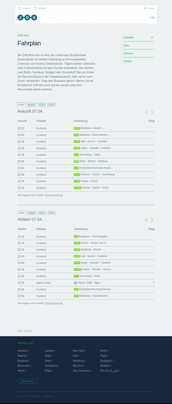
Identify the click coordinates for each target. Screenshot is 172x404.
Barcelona (51, 365)
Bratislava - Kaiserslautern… (94, 135)
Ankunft (26, 8)
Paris (103, 355)
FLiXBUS (41, 128)
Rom (48, 355)
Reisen (95, 18)
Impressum (51, 397)
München (78, 365)
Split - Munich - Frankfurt (92, 141)
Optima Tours (44, 282)
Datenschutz (35, 397)
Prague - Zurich (86, 181)
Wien (48, 360)
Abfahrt (43, 8)
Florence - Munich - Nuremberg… (97, 174)
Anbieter (128, 54)
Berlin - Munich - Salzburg (92, 161)
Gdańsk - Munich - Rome (93, 187)
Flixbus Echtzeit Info (54, 195)
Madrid (21, 355)
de (153, 17)
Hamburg (78, 360)
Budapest (106, 360)
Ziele (126, 46)
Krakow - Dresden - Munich (94, 269)
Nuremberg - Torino (88, 154)
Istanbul (22, 350)
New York (78, 350)
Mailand (105, 365)
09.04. (42, 105)
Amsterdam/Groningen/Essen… (95, 168)
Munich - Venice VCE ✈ (91, 243)
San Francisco (81, 370)
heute (21, 105)
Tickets (127, 63)
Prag (48, 370)
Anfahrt (67, 18)
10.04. (51, 105)
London (49, 350)
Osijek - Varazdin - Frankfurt (94, 148)
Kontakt (21, 397)
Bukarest (22, 360)
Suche (151, 8)
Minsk (21, 370)
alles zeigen (28, 381)
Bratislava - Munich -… (91, 128)
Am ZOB (81, 18)
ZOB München (27, 17)
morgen (31, 105)
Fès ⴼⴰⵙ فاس (109, 370)
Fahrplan (51, 18)
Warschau (23, 365)
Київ (75, 355)
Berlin (103, 350)
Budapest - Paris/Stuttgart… (93, 236)
